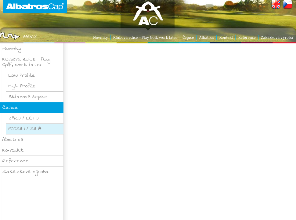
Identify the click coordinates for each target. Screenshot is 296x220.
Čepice (188, 37)
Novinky (100, 37)
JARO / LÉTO (24, 118)
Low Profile (22, 75)
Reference (247, 37)
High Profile (22, 86)
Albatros (206, 37)
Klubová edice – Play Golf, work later (145, 37)
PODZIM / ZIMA (25, 128)
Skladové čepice (28, 96)
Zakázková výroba (277, 37)
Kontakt (226, 37)
